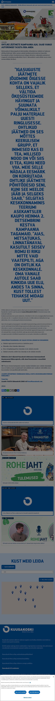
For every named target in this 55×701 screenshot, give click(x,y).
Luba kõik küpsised (34, 692)
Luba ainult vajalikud (20, 692)
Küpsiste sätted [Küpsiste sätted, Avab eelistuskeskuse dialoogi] (27, 697)
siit (30, 682)
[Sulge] (53, 676)
